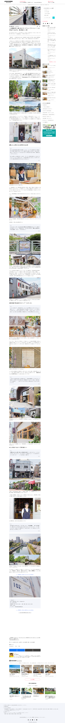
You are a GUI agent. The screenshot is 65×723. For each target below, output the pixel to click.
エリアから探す (46, 11)
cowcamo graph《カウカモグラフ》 (47, 108)
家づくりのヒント (49, 118)
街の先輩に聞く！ (12, 26)
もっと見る (32, 679)
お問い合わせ (37, 717)
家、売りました (45, 120)
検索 (53, 17)
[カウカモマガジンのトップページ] (8, 1)
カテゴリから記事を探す (23, 2)
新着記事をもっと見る (52, 61)
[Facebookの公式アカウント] (52, 23)
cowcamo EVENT (45, 112)
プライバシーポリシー (42, 717)
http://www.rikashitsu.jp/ (19, 606)
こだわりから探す (47, 13)
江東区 (19, 646)
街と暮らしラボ (49, 116)
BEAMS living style (45, 114)
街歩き (16, 646)
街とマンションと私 (50, 112)
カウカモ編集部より (45, 122)
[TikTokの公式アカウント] (45, 23)
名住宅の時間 (44, 118)
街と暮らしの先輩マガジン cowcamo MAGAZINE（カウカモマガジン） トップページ (15, 705)
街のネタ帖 (44, 116)
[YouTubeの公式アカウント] (48, 23)
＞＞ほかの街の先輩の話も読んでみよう (24, 612)
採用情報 (33, 717)
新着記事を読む (6, 706)
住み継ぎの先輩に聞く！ (52, 114)
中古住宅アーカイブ (30, 2)
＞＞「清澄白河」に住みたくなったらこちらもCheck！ (25, 574)
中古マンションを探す (51, 2)
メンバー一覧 (29, 717)
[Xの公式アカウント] (50, 23)
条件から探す (46, 15)
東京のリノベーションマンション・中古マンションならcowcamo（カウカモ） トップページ (16, 712)
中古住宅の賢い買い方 (51, 120)
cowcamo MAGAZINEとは (38, 2)
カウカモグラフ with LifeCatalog (47, 110)
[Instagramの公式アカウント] (43, 23)
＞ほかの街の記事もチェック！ (14, 639)
